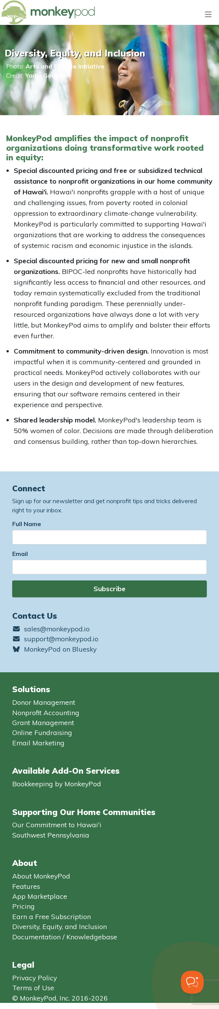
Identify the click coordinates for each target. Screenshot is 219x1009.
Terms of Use (33, 987)
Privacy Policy (34, 977)
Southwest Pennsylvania (50, 835)
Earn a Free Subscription (51, 916)
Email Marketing (38, 742)
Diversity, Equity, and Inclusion (59, 926)
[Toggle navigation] (208, 14)
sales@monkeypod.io (51, 628)
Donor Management (43, 702)
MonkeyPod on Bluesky (54, 649)
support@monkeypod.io (55, 638)
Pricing (23, 906)
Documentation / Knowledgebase (64, 936)
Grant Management (43, 722)
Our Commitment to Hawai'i (56, 824)
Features (26, 886)
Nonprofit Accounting (45, 712)
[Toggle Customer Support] (192, 982)
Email (20, 553)
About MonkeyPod (41, 876)
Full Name (26, 524)
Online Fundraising (42, 732)
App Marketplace (39, 896)
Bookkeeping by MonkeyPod (56, 783)
